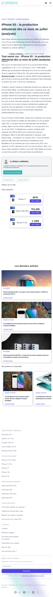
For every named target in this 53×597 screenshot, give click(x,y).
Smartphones (8, 180)
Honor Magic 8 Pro (9, 447)
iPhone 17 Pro (7, 464)
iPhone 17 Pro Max (9, 460)
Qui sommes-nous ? (9, 551)
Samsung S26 (7, 490)
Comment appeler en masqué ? (13, 507)
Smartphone (11, 19)
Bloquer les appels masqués (12, 515)
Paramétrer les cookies (10, 543)
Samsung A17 (7, 434)
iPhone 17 (5, 468)
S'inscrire (26, 571)
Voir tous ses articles (13, 172)
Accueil (4, 19)
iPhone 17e (6, 472)
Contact (5, 528)
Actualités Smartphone (22, 19)
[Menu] (50, 3)
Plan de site (6, 547)
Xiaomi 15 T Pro (8, 438)
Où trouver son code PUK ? (12, 519)
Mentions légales (8, 533)
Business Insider (8, 76)
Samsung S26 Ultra (9, 486)
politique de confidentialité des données (33, 576)
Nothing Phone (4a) (9, 451)
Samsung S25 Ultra (9, 494)
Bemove (4, 587)
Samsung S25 (7, 498)
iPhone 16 (5, 476)
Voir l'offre (35, 201)
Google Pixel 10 (8, 443)
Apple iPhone (23, 180)
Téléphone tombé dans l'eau (12, 511)
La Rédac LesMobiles (16, 54)
